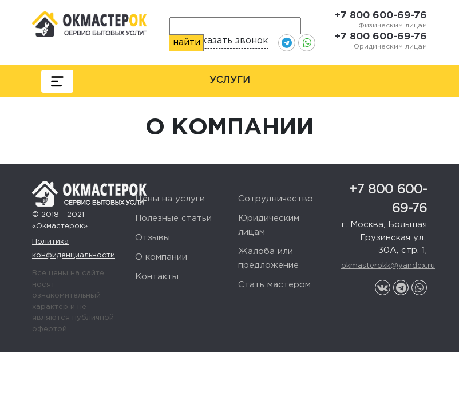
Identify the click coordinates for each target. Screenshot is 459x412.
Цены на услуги (170, 199)
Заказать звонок (229, 41)
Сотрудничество (275, 199)
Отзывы (152, 237)
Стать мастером (274, 284)
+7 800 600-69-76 (380, 15)
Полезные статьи (173, 218)
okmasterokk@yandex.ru (384, 266)
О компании (161, 257)
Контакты (157, 276)
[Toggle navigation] (57, 81)
